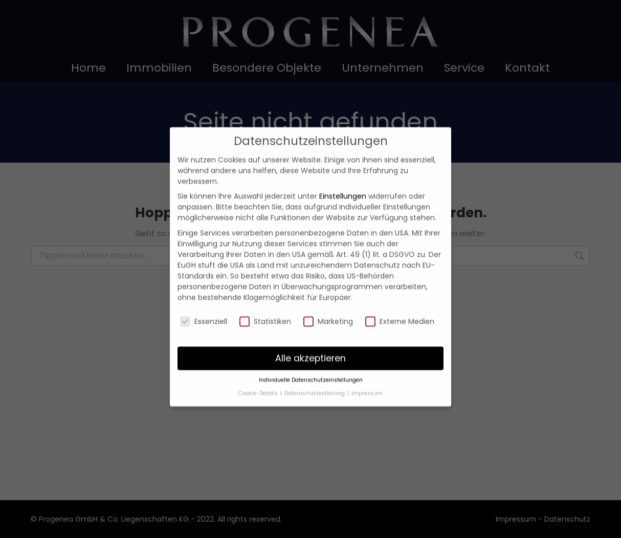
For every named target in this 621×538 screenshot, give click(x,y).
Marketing (328, 305)
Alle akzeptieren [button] (310, 341)
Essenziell (203, 305)
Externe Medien (399, 305)
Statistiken (265, 305)
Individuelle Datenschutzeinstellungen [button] (311, 364)
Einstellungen (342, 180)
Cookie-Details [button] (258, 376)
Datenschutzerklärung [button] (315, 376)
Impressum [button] (367, 376)
